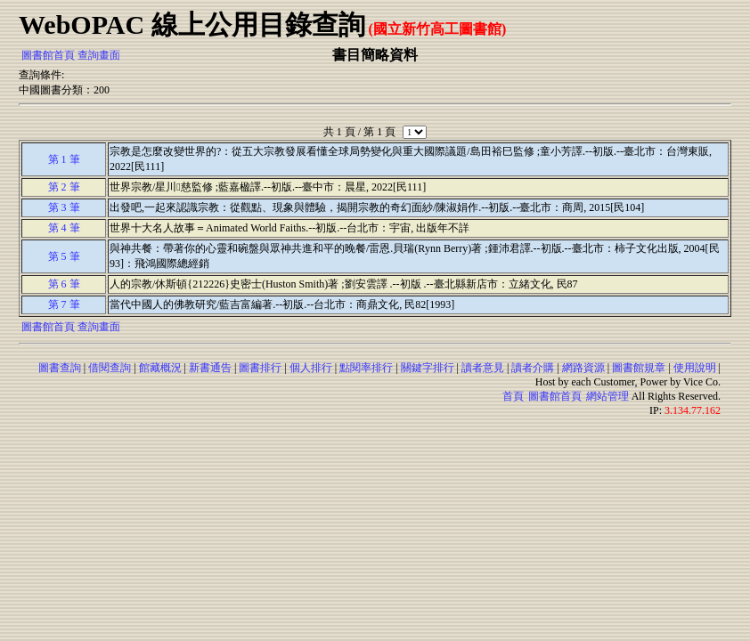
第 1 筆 (64, 159)
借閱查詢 (109, 367)
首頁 (513, 396)
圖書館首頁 (48, 55)
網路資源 (583, 367)
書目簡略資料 (375, 54)
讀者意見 (482, 367)
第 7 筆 (64, 304)
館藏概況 (160, 367)
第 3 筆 (64, 207)
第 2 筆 (64, 187)
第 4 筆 (64, 228)
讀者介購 (532, 367)
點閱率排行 (366, 367)
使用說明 (694, 367)
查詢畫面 (98, 55)
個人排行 (310, 367)
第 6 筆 (64, 284)
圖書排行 (260, 367)
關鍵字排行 (427, 367)
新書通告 (210, 367)
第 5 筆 (64, 256)
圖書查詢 (59, 367)
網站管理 (607, 396)
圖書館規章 (638, 367)
